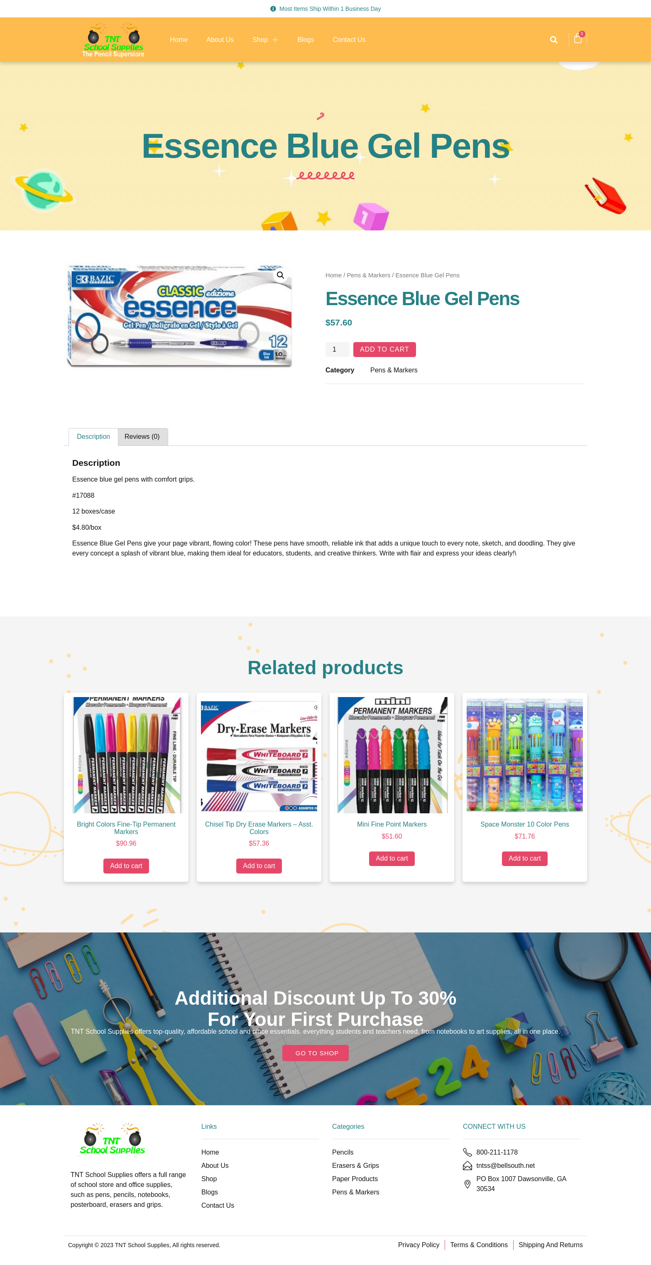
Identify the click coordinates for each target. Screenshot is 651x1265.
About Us (220, 39)
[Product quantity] (338, 349)
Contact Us (349, 39)
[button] (553, 39)
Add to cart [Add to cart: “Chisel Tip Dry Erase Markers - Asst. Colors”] (259, 865)
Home (179, 39)
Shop (265, 39)
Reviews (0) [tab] (142, 436)
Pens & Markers (369, 275)
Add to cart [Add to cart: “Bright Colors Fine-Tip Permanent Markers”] (126, 865)
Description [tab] (93, 436)
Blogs (305, 39)
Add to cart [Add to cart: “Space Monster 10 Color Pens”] (525, 858)
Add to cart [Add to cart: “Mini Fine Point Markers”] (392, 858)
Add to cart (384, 349)
